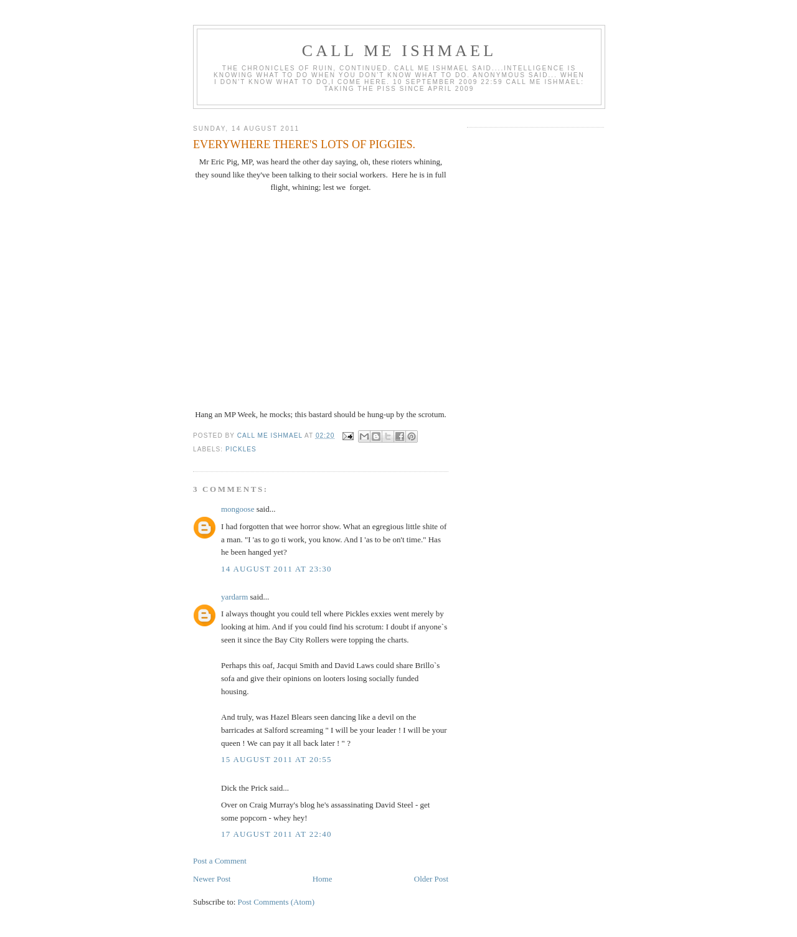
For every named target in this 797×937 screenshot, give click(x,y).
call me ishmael (399, 51)
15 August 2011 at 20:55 (276, 759)
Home (322, 878)
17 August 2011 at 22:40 (276, 834)
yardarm (234, 596)
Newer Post (211, 878)
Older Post (431, 878)
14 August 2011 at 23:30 (276, 568)
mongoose (237, 509)
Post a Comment (220, 860)
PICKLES (241, 449)
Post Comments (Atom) (276, 901)
